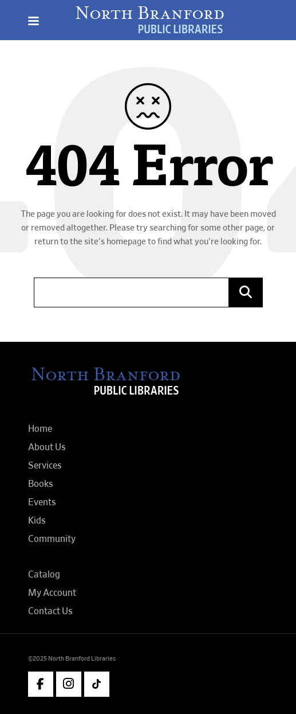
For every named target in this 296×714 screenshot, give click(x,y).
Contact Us (50, 611)
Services (45, 465)
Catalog (44, 574)
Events (42, 502)
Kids (37, 520)
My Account (52, 593)
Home (40, 429)
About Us (47, 447)
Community (52, 539)
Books (40, 484)
